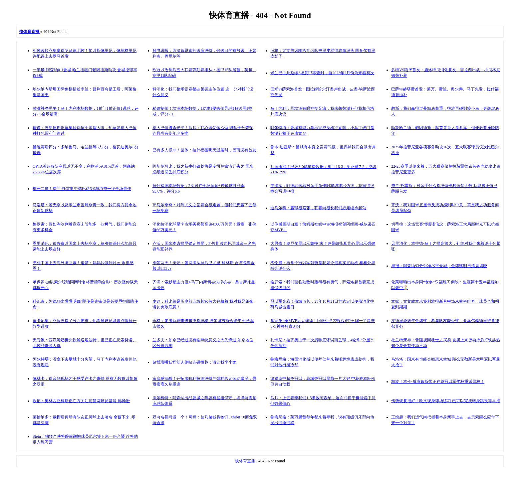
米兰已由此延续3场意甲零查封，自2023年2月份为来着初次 (322, 73)
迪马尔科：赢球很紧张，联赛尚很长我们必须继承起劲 (318, 208)
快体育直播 (245, 461)
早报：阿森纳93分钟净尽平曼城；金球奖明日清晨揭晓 (439, 265)
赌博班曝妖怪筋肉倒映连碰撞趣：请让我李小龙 (194, 362)
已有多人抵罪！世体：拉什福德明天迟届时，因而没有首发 (204, 150)
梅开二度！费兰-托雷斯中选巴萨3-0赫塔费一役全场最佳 (82, 188)
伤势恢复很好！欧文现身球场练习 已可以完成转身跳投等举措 (445, 400)
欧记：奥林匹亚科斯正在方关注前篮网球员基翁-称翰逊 (81, 400)
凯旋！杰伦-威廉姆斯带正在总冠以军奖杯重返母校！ (437, 381)
